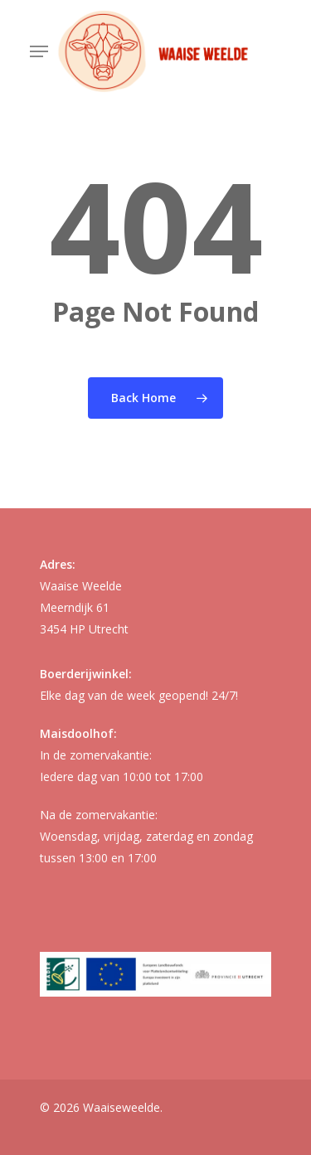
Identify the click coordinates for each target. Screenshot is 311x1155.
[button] (39, 51)
